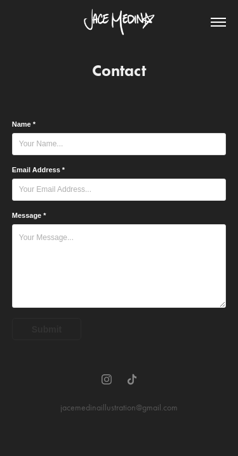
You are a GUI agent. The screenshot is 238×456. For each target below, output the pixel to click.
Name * (24, 124)
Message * (29, 215)
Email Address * (38, 170)
